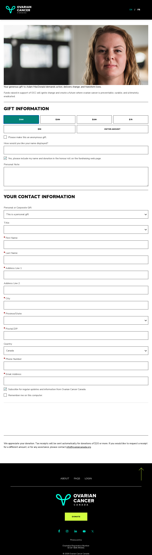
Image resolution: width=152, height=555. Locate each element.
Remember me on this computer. (25, 395)
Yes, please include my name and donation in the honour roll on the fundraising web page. (54, 158)
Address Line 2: (12, 283)
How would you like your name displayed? (26, 143)
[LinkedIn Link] (75, 531)
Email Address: (14, 374)
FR (138, 9)
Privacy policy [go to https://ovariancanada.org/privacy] (76, 540)
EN (130, 9)
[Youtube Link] (84, 531)
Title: (7, 222)
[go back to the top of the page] (141, 475)
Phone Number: (14, 359)
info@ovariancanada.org (78, 447)
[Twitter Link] (93, 531)
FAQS (77, 478)
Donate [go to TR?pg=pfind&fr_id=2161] (76, 516)
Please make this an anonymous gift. (27, 137)
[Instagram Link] (67, 531)
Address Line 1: (14, 268)
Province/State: (14, 313)
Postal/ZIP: (12, 328)
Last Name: (12, 253)
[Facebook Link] (59, 531)
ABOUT (64, 478)
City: (8, 298)
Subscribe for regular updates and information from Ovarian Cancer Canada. (47, 389)
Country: (8, 344)
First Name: (12, 238)
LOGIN (88, 478)
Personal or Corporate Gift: (18, 207)
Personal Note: (12, 164)
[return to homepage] (76, 504)
